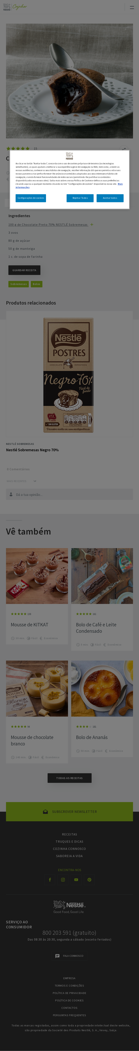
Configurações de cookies (31, 198)
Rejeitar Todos (80, 198)
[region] (70, 179)
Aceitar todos (110, 198)
